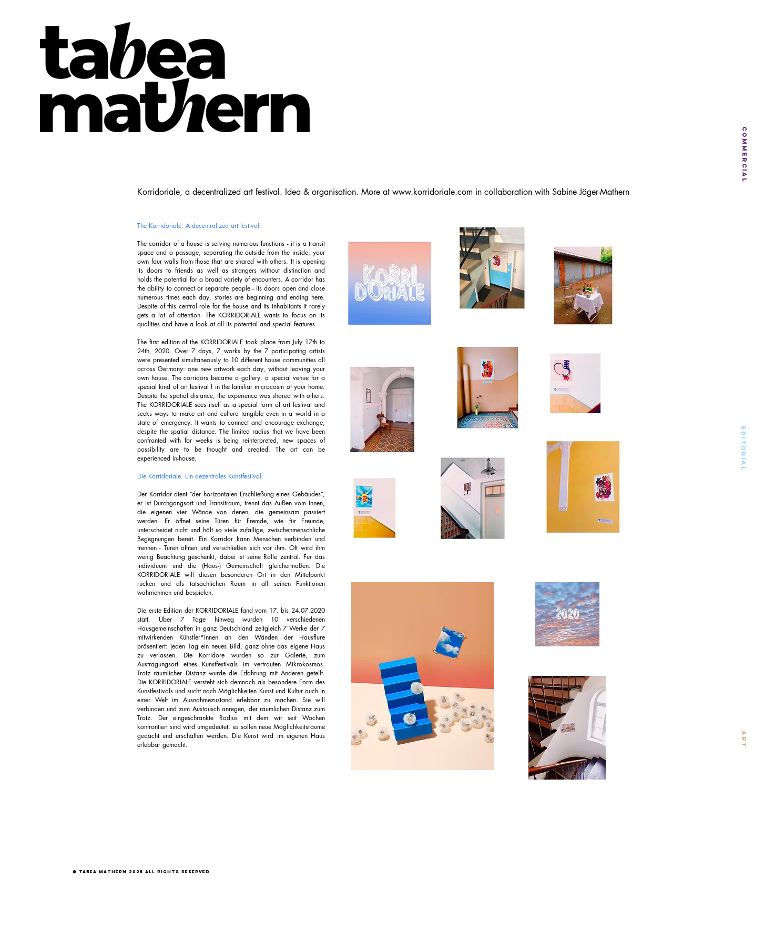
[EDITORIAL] (742, 448)
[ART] (743, 739)
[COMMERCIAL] (744, 154)
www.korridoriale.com (432, 191)
